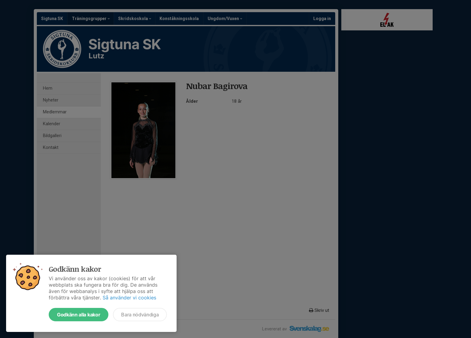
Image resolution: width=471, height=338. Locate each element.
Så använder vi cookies (129, 298)
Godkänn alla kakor (78, 315)
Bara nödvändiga (140, 315)
